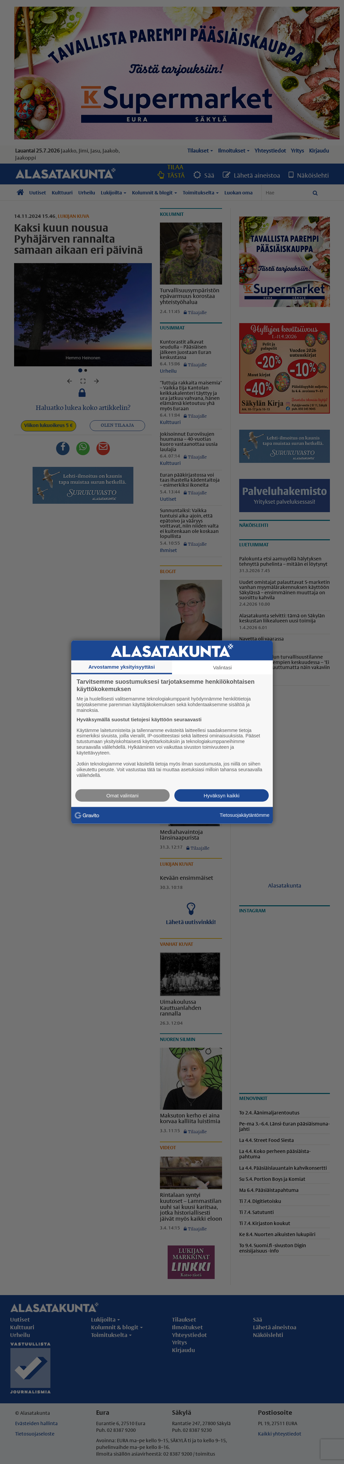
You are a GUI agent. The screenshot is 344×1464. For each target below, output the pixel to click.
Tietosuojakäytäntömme (244, 815)
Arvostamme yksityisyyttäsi (121, 667)
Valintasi (222, 667)
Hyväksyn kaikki (222, 795)
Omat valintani (122, 795)
